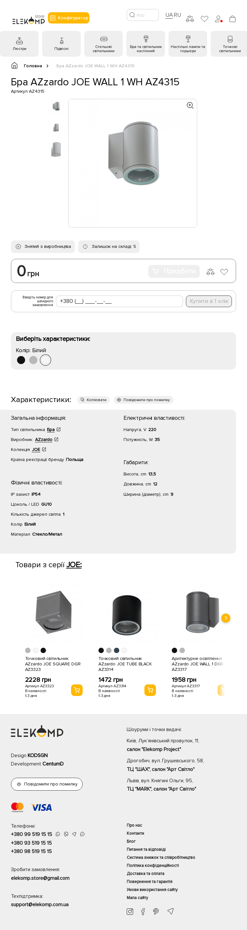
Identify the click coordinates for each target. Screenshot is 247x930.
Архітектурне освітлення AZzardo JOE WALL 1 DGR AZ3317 (198, 664)
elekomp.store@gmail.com (40, 878)
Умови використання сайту (152, 889)
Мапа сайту (137, 897)
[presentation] (225, 618)
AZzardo (43, 439)
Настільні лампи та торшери (188, 48)
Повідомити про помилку (147, 400)
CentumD (53, 764)
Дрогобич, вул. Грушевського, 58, (181, 765)
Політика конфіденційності (153, 865)
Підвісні (61, 48)
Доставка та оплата (145, 873)
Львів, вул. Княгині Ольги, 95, (181, 785)
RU (177, 14)
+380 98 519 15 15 (31, 851)
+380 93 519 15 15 (31, 843)
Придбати (174, 271)
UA (169, 14)
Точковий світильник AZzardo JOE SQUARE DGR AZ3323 (53, 664)
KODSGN (38, 755)
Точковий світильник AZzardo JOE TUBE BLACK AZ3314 (125, 664)
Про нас (134, 825)
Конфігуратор (68, 18)
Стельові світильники (103, 48)
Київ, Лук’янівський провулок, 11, (181, 745)
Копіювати (96, 400)
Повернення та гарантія (149, 881)
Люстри (19, 48)
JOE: (74, 564)
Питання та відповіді (146, 849)
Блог (131, 841)
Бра (51, 429)
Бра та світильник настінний (146, 48)
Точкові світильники (230, 48)
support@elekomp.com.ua (40, 904)
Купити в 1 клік (209, 301)
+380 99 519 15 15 (31, 834)
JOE (36, 449)
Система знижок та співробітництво (161, 857)
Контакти (135, 833)
